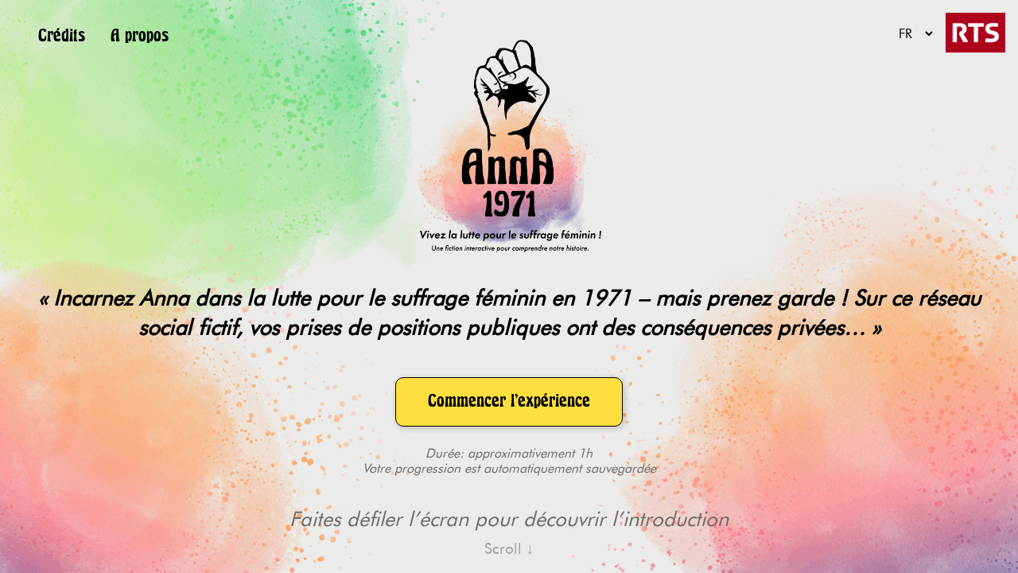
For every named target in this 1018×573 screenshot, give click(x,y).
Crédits (61, 36)
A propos (140, 36)
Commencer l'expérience (509, 401)
